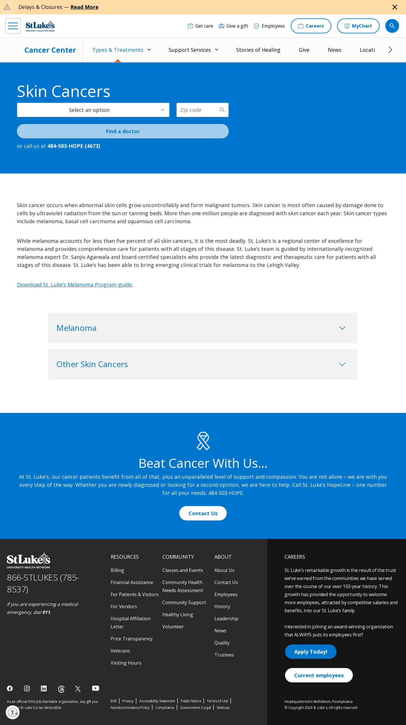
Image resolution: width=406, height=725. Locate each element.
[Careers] (311, 26)
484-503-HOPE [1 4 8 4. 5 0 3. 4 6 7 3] (225, 492)
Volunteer (173, 626)
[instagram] (27, 688)
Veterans (120, 651)
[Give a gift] (233, 26)
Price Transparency (132, 639)
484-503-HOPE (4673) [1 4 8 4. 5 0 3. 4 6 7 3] (73, 145)
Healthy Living (177, 614)
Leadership (226, 618)
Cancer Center (50, 50)
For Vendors (124, 606)
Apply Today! (310, 651)
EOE (114, 701)
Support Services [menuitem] (190, 49)
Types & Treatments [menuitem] (117, 49)
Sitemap (223, 707)
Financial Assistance (132, 582)
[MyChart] (358, 26)
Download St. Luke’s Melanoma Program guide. (75, 284)
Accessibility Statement (157, 701)
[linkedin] (44, 688)
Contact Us (203, 513)
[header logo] (40, 25)
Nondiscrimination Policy (130, 707)
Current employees (319, 675)
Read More (84, 6)
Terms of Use (217, 701)
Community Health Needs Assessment (182, 586)
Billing (117, 570)
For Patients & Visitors (135, 594)
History (222, 606)
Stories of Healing (258, 49)
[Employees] (269, 26)
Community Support (184, 602)
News (334, 49)
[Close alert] (395, 7)
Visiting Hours (126, 663)
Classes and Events (182, 570)
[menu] (13, 25)
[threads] (61, 689)
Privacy (128, 701)
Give (304, 49)
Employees (226, 594)
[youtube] (95, 688)
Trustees (224, 655)
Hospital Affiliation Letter (131, 622)
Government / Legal (195, 707)
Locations (372, 49)
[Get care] (200, 26)
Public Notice (191, 701)
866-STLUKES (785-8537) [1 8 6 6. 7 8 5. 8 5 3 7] (43, 583)
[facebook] (10, 688)
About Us (224, 570)
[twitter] (78, 689)
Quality (222, 643)
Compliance (164, 707)
